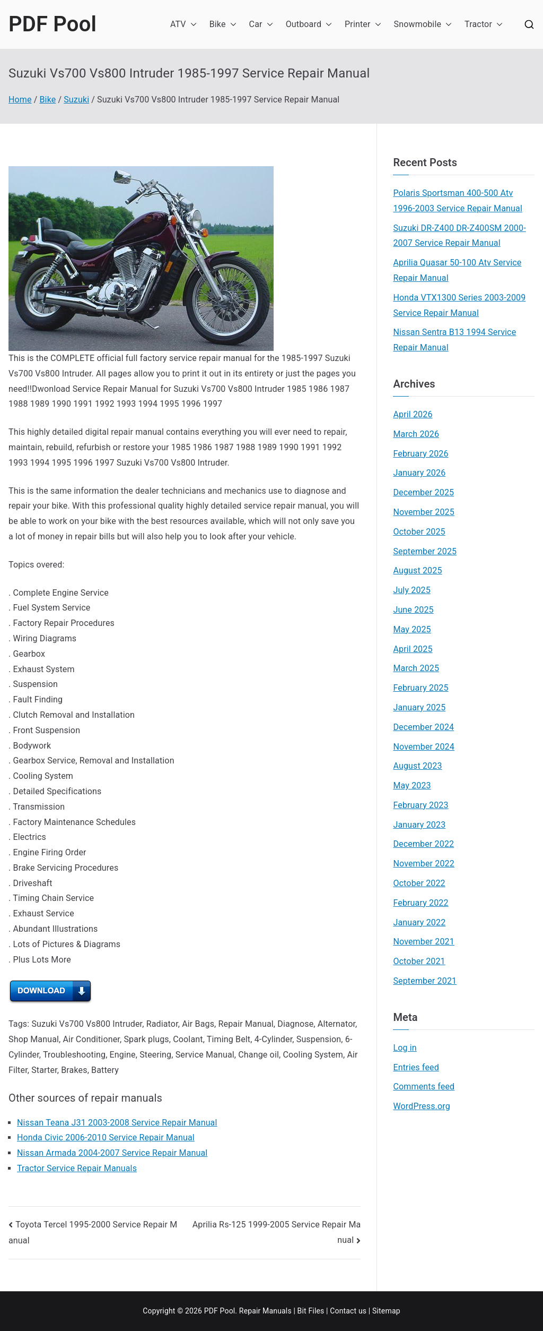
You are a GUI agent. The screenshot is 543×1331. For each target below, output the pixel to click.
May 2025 (412, 629)
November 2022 (423, 863)
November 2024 (423, 747)
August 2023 (417, 766)
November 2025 (423, 512)
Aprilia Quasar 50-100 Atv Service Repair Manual (457, 270)
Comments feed (423, 1086)
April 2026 (412, 414)
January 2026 (419, 473)
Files (316, 1311)
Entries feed (416, 1067)
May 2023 (412, 785)
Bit (301, 1311)
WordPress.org (421, 1106)
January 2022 (419, 922)
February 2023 (420, 805)
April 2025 (412, 649)
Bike (223, 24)
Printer (363, 24)
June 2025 (413, 610)
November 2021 (423, 942)
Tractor (484, 24)
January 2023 (419, 825)
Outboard (309, 24)
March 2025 (416, 668)
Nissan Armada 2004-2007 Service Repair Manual (112, 1153)
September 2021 (425, 981)
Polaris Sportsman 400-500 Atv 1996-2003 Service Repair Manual (457, 200)
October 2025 (419, 532)
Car (261, 24)
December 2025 (423, 492)
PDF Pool (52, 24)
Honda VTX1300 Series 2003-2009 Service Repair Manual (459, 305)
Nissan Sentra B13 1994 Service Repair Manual (454, 340)
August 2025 (417, 570)
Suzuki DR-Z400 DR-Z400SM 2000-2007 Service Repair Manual (459, 235)
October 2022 (419, 883)
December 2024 (423, 727)
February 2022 (420, 903)
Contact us (348, 1311)
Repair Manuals (265, 1311)
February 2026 (420, 454)
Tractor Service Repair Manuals (77, 1168)
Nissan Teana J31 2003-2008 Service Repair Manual (117, 1123)
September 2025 (425, 551)
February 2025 (420, 688)
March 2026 (416, 434)
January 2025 (419, 707)
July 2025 (412, 590)
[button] (191, 24)
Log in (404, 1048)
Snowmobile (423, 24)
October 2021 (419, 961)
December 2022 (423, 844)
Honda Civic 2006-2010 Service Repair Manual (106, 1137)
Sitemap (386, 1311)
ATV (183, 24)
